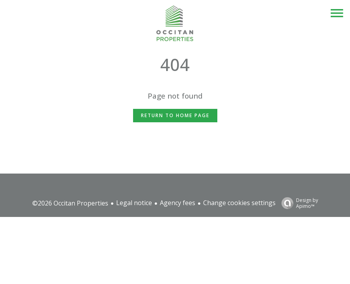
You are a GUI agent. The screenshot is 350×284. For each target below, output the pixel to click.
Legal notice (134, 202)
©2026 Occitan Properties (70, 203)
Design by (298, 203)
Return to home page (175, 115)
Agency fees (177, 202)
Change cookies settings (239, 202)
